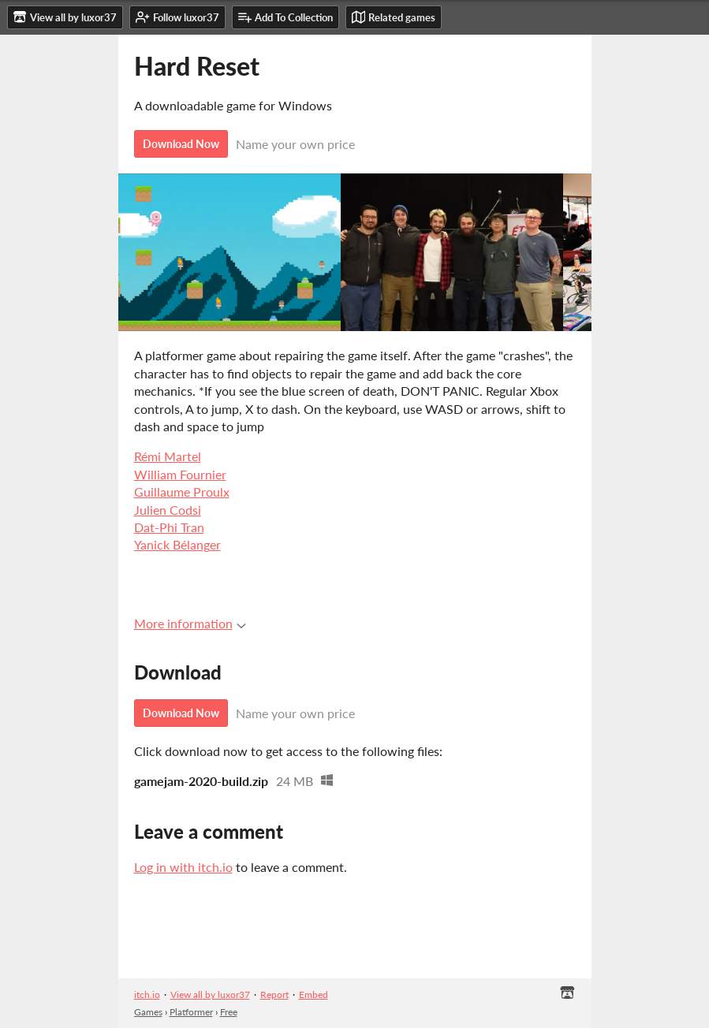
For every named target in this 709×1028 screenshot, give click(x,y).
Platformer (191, 1012)
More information (190, 623)
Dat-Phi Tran (169, 527)
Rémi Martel (167, 456)
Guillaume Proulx (181, 491)
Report (274, 994)
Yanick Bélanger (177, 544)
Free (228, 1012)
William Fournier (180, 474)
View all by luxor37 (210, 994)
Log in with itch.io (183, 866)
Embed (313, 994)
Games (148, 1012)
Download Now (181, 144)
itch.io (147, 994)
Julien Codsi (167, 509)
